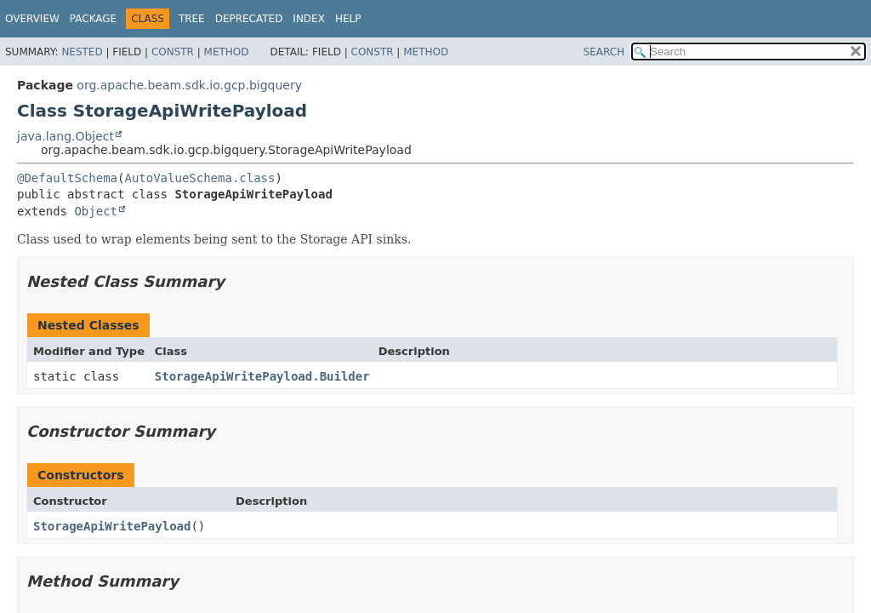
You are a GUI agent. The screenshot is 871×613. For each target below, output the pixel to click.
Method (226, 52)
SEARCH (604, 52)
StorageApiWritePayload (112, 526)
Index (309, 19)
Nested (81, 52)
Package (93, 19)
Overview (32, 19)
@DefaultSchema (67, 178)
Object (95, 211)
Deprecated (249, 19)
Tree (192, 19)
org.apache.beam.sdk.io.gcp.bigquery (189, 85)
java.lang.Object (65, 136)
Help (348, 19)
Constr (172, 52)
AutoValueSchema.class (199, 178)
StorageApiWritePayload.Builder (262, 376)
